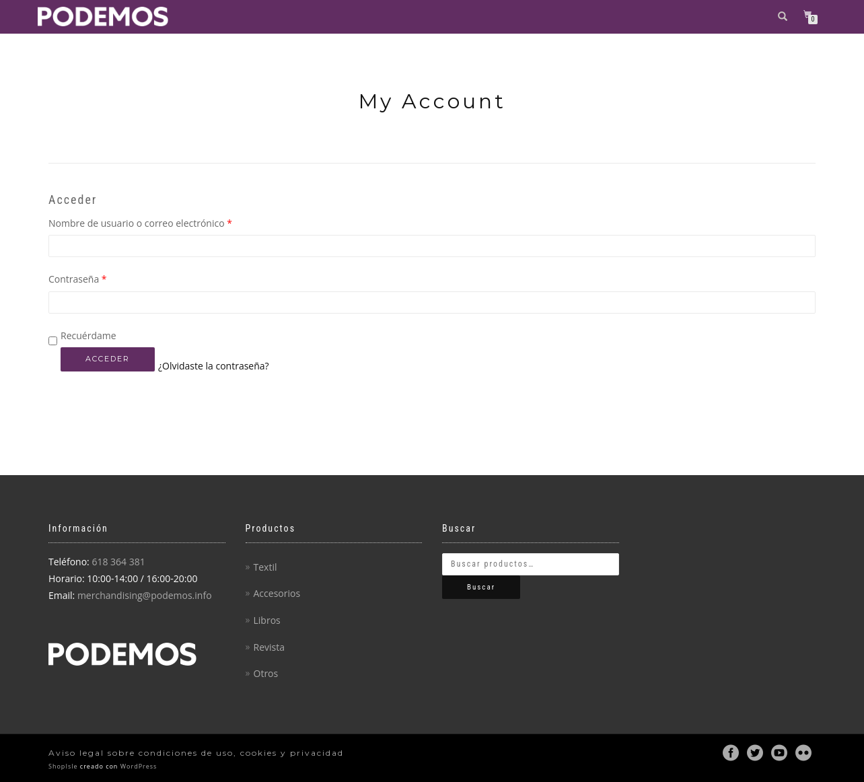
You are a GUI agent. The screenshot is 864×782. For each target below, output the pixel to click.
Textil (265, 567)
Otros (266, 673)
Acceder (107, 358)
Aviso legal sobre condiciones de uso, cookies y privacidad (196, 753)
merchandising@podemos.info (144, 595)
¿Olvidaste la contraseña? (213, 365)
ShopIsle (64, 766)
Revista (269, 647)
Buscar (481, 587)
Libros (267, 620)
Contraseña (77, 279)
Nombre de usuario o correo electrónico (140, 223)
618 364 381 (118, 561)
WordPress (137, 766)
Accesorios (277, 593)
